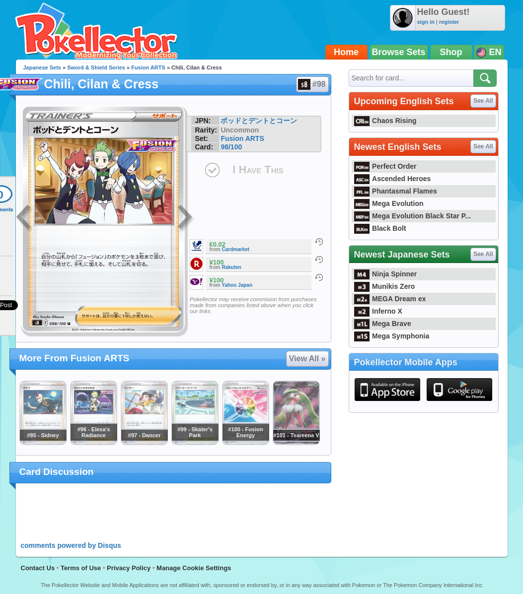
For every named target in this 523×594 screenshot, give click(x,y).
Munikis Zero (384, 286)
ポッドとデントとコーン (259, 121)
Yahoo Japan (237, 285)
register (449, 22)
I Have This (257, 169)
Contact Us (38, 568)
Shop (451, 52)
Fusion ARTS (148, 67)
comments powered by (71, 545)
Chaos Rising (385, 121)
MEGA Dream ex (390, 299)
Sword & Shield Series (96, 67)
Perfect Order (385, 166)
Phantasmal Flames (395, 191)
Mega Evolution (389, 203)
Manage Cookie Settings (193, 568)
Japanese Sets (42, 67)
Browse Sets (399, 52)
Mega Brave (382, 324)
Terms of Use (81, 568)
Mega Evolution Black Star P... (412, 216)
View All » (307, 358)
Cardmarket (236, 249)
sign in (426, 22)
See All (483, 100)
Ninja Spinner (385, 274)
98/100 (231, 147)
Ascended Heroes (392, 179)
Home (346, 52)
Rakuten (231, 267)
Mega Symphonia (392, 336)
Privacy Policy (128, 568)
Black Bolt (380, 228)
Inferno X (378, 311)
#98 (312, 84)
